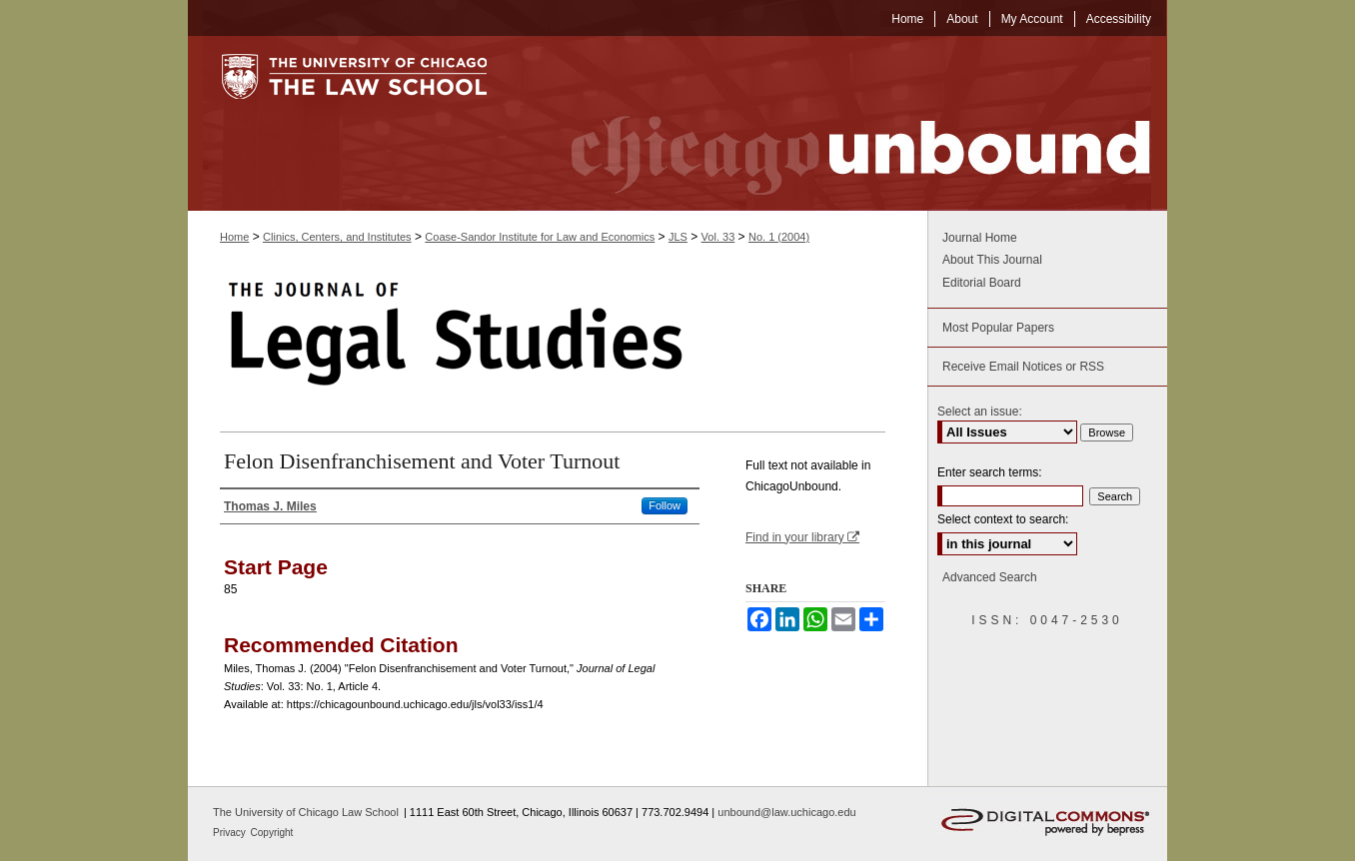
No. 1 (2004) (778, 237)
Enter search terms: (989, 472)
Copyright (272, 832)
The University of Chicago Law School (306, 812)
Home (234, 237)
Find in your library (802, 537)
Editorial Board (981, 283)
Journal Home (979, 238)
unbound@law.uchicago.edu (786, 812)
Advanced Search (989, 577)
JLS (678, 237)
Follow (664, 505)
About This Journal (992, 260)
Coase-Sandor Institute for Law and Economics (540, 237)
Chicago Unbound (842, 123)
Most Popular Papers (998, 328)
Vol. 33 (718, 237)
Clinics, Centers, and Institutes (337, 237)
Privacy (231, 832)
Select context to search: (1002, 519)
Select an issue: (979, 412)
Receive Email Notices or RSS (1023, 367)
